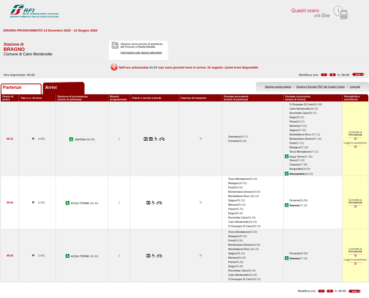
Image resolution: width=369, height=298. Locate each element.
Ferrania (233, 140)
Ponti (292, 143)
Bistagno (295, 147)
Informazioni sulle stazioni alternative (141, 52)
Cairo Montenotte (300, 108)
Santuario (233, 136)
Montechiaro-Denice (301, 138)
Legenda (355, 86)
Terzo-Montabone (300, 151)
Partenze (12, 87)
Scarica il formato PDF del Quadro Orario (320, 86)
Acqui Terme (297, 156)
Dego (293, 117)
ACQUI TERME (80, 203)
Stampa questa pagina (278, 86)
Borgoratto (296, 168)
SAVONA (80, 139)
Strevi (293, 160)
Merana (294, 125)
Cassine (294, 164)
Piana (293, 121)
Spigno (294, 130)
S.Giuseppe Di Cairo (302, 104)
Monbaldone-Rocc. (301, 134)
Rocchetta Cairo (299, 113)
